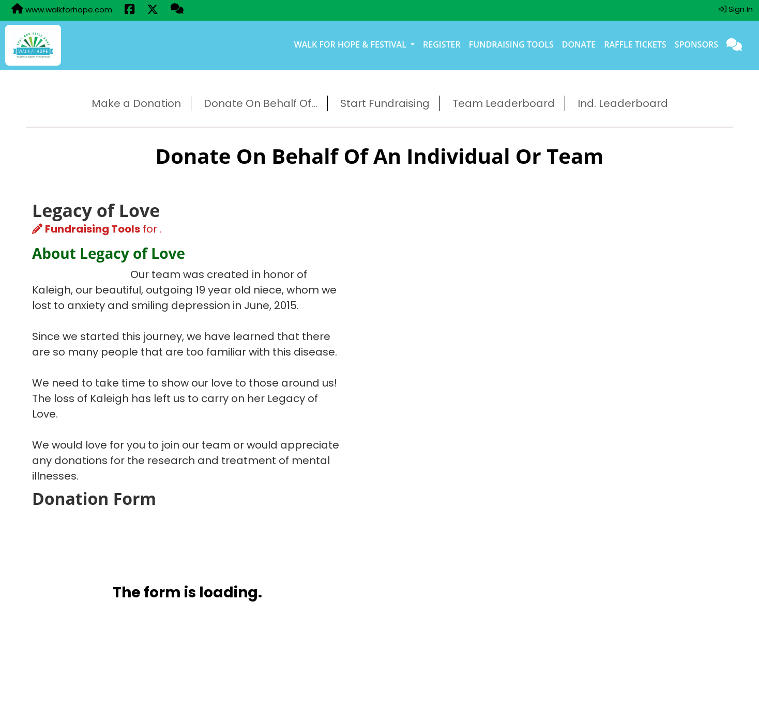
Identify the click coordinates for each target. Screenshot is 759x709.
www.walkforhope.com (61, 9)
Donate (579, 44)
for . (97, 229)
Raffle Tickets (635, 44)
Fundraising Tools (511, 44)
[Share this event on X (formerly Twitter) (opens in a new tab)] (152, 10)
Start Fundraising (385, 103)
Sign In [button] (736, 9)
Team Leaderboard (503, 103)
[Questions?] (177, 10)
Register (442, 44)
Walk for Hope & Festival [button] (351, 44)
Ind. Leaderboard (623, 103)
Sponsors (696, 44)
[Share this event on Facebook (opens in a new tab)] (129, 10)
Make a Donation (136, 103)
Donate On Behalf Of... (260, 103)
